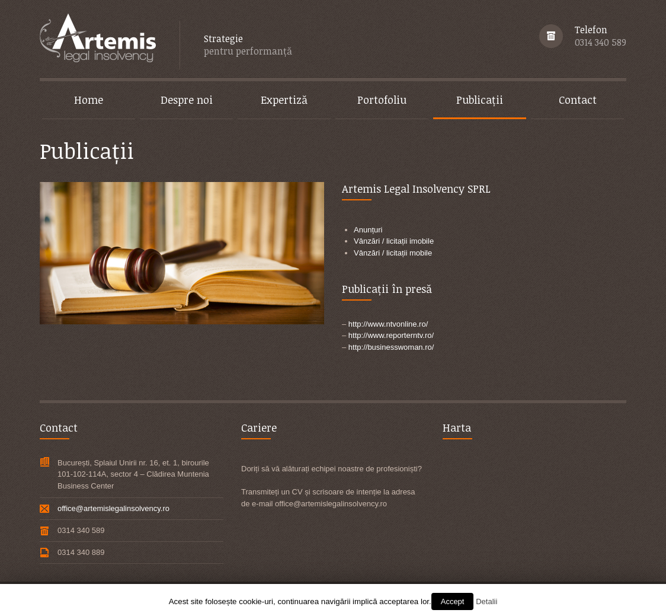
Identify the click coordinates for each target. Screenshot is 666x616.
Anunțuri (368, 229)
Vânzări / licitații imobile (394, 241)
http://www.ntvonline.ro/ (388, 324)
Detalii (486, 601)
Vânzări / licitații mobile (393, 252)
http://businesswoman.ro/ (391, 347)
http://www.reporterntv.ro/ (391, 335)
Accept (453, 601)
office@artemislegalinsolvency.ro (113, 508)
